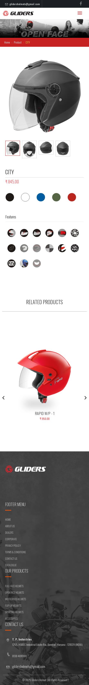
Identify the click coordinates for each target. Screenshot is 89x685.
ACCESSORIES (11, 618)
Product (18, 42)
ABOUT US (10, 526)
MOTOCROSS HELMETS (15, 599)
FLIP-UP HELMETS (13, 605)
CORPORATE (11, 539)
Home (7, 42)
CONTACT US (11, 558)
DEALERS (9, 532)
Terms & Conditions (15, 552)
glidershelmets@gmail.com (25, 4)
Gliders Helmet (39, 680)
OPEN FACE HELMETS (14, 592)
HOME (8, 519)
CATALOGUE (11, 565)
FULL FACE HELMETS (14, 586)
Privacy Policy (13, 545)
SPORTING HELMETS (14, 612)
